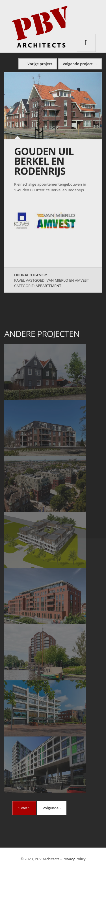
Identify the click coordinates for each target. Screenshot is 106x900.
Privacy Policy (73, 858)
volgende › (51, 807)
